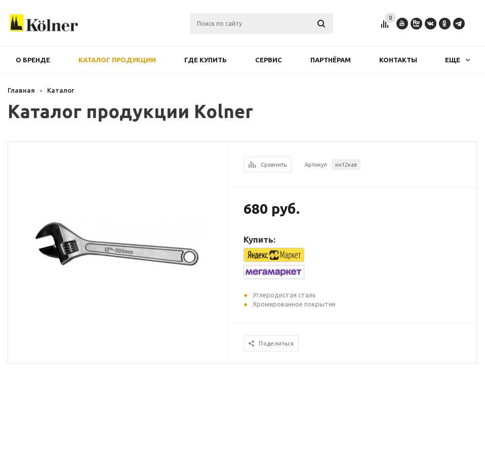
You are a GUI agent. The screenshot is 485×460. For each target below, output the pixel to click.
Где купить (205, 59)
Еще (457, 59)
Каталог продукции (117, 59)
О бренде (33, 59)
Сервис (268, 59)
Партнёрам (330, 59)
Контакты (398, 59)
